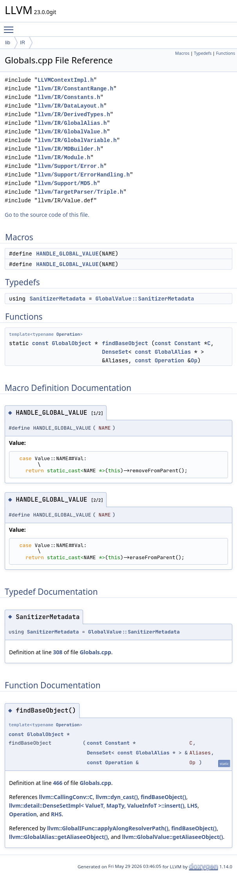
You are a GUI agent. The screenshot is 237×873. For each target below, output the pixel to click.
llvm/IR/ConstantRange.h (75, 88)
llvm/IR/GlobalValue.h (72, 131)
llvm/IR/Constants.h (69, 97)
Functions (225, 53)
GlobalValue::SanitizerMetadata (144, 298)
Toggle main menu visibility (10, 26)
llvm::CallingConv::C (65, 797)
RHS (56, 814)
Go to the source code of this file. (47, 214)
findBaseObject (125, 343)
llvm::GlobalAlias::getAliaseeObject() (58, 837)
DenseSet (115, 351)
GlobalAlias (173, 351)
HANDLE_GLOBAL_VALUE (67, 253)
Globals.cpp (95, 652)
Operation (68, 334)
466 (57, 783)
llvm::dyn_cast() (117, 797)
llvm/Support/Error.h (70, 166)
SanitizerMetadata (57, 298)
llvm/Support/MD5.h (67, 183)
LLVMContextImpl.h (66, 80)
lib (7, 42)
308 (57, 652)
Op (194, 360)
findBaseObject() (163, 797)
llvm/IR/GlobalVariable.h (77, 140)
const (40, 343)
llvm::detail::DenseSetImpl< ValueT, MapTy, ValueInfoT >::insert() (96, 805)
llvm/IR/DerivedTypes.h (74, 114)
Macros (182, 53)
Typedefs (203, 53)
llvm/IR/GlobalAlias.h (72, 123)
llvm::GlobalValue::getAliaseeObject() (172, 837)
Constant (187, 343)
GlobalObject (71, 343)
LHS (192, 805)
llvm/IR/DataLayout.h (70, 106)
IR (22, 42)
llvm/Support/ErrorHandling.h (84, 174)
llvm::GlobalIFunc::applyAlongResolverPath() (107, 828)
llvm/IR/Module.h (64, 157)
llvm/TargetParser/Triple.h (80, 192)
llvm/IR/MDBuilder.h (69, 149)
